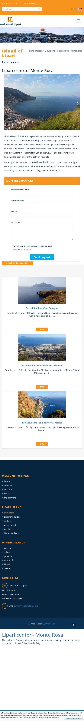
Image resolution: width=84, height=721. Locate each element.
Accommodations (12, 514)
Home (7, 478)
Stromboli (8, 558)
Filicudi (7, 562)
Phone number (42, 201)
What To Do (9, 526)
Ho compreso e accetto (73, 718)
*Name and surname (42, 190)
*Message (42, 228)
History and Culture (13, 530)
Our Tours (8, 487)
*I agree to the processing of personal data (32, 244)
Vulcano (7, 545)
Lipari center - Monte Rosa (69, 50)
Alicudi (7, 566)
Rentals (7, 518)
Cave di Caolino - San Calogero (42, 305)
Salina (7, 549)
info (42, 327)
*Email (42, 212)
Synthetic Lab (48, 621)
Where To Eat (10, 522)
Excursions (50, 50)
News (6, 491)
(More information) (22, 247)
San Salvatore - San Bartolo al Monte (42, 420)
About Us (8, 483)
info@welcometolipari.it (30, 3)
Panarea (8, 553)
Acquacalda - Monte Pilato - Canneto (42, 362)
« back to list (17, 260)
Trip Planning (10, 495)
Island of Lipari (36, 50)
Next (76, 101)
